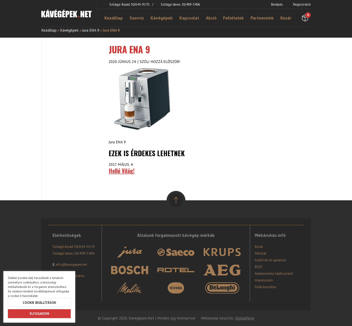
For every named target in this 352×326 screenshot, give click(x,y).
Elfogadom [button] (39, 313)
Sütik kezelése (265, 287)
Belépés (277, 4)
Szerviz (137, 18)
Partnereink (262, 18)
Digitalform (244, 318)
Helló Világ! (121, 170)
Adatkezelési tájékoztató (274, 273)
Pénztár (260, 253)
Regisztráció (302, 4)
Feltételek (233, 18)
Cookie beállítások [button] (39, 302)
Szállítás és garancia (270, 260)
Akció (211, 18)
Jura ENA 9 (90, 30)
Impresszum (264, 280)
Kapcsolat (189, 18)
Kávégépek (162, 18)
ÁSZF (259, 266)
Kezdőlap (113, 18)
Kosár (285, 18)
